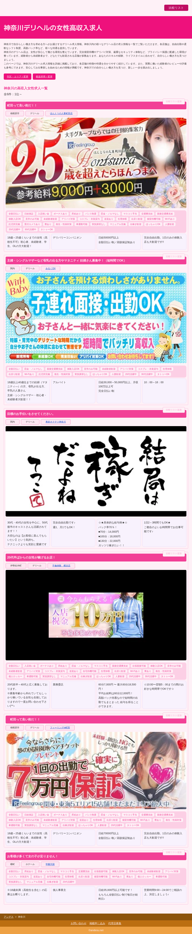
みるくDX (51, 268)
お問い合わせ (78, 923)
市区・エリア (14, 76)
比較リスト (176, 7)
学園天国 (50, 864)
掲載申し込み (97, 923)
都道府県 (41, 76)
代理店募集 (114, 923)
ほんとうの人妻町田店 (61, 113)
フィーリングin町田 (60, 727)
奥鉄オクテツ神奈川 (56, 422)
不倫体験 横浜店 (61, 565)
